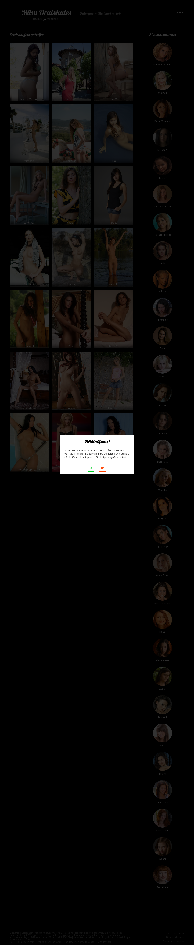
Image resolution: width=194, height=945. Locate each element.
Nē (102, 468)
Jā (91, 468)
